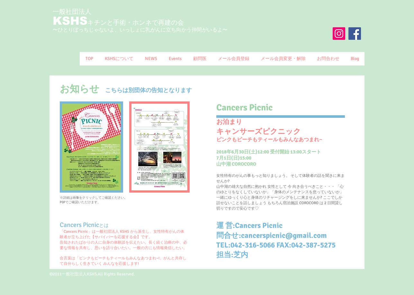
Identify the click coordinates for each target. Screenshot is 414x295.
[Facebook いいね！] (344, 46)
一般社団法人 (72, 12)
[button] (119, 58)
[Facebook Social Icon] (354, 33)
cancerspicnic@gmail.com (284, 235)
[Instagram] (339, 33)
